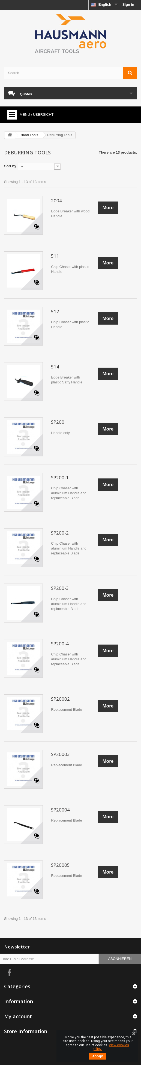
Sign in (128, 4)
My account (18, 1016)
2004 (56, 200)
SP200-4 (60, 643)
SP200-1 (60, 477)
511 (55, 256)
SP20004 (60, 810)
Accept (97, 1056)
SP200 (57, 422)
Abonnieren (119, 959)
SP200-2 (60, 533)
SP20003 (60, 754)
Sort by (10, 166)
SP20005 (60, 865)
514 (55, 367)
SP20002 (60, 699)
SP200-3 (60, 588)
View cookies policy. (111, 1047)
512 (55, 311)
